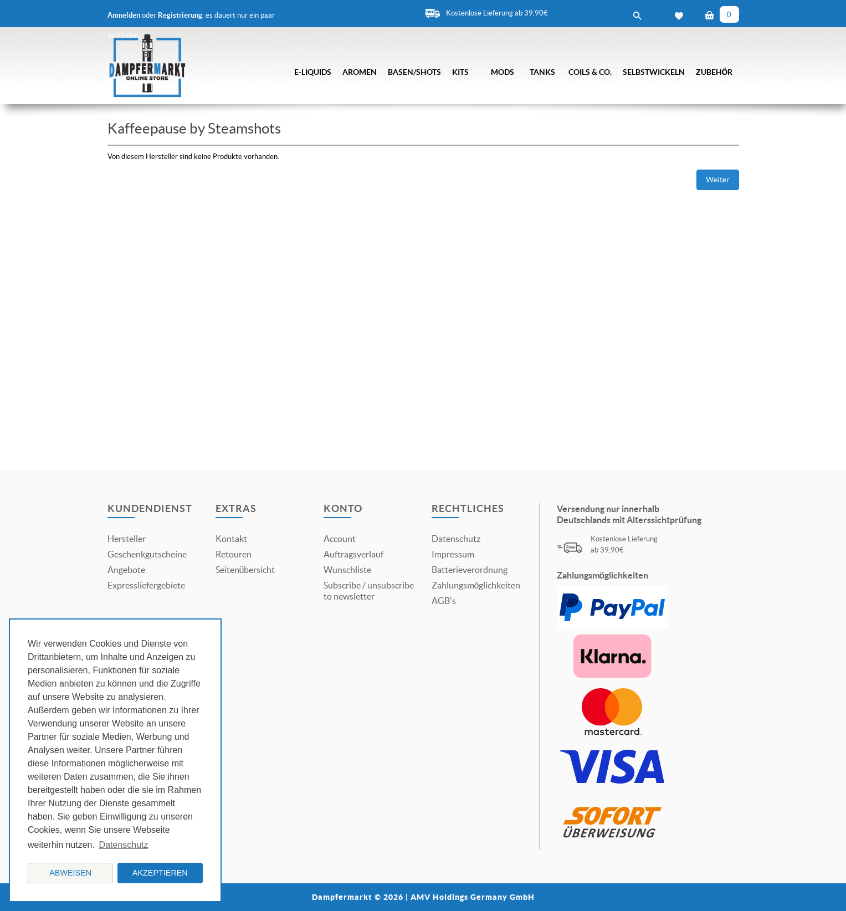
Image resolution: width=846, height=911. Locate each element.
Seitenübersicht (245, 570)
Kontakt (231, 539)
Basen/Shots (414, 72)
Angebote (126, 570)
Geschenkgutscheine (147, 554)
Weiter (718, 179)
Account (340, 539)
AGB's (444, 601)
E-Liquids (312, 72)
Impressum (453, 554)
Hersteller (126, 539)
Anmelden (123, 15)
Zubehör (714, 72)
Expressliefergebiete (146, 585)
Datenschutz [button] (123, 844)
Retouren (234, 554)
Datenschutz (456, 539)
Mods (502, 72)
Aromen (359, 72)
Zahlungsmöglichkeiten (476, 585)
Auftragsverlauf (353, 554)
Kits (460, 72)
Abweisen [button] (70, 872)
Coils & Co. (590, 72)
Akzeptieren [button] (160, 872)
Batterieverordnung (469, 570)
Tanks (542, 72)
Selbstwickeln (654, 72)
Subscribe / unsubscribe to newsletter (369, 590)
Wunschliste (347, 570)
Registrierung (180, 15)
